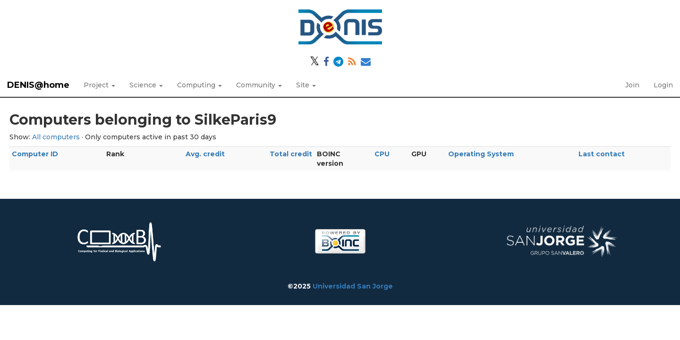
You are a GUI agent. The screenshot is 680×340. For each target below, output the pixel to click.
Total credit (291, 154)
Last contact (601, 154)
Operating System (481, 154)
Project (99, 85)
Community (259, 85)
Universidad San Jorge (353, 286)
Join (632, 85)
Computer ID (35, 154)
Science (146, 85)
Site (306, 85)
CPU (382, 154)
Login (663, 85)
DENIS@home (38, 85)
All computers (56, 137)
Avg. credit (205, 154)
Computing (199, 85)
